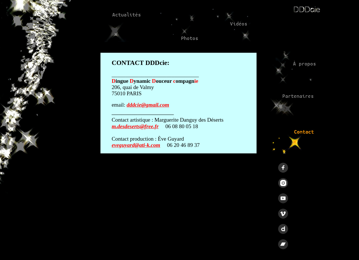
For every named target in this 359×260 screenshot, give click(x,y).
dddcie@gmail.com (148, 105)
